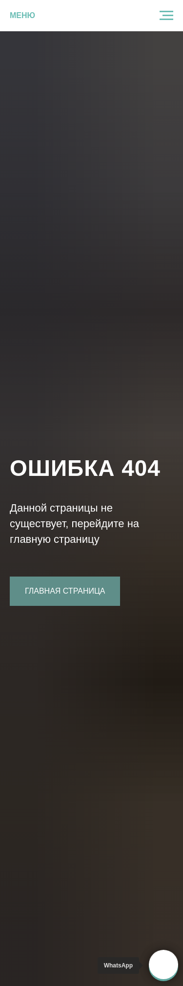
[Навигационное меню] (166, 16)
